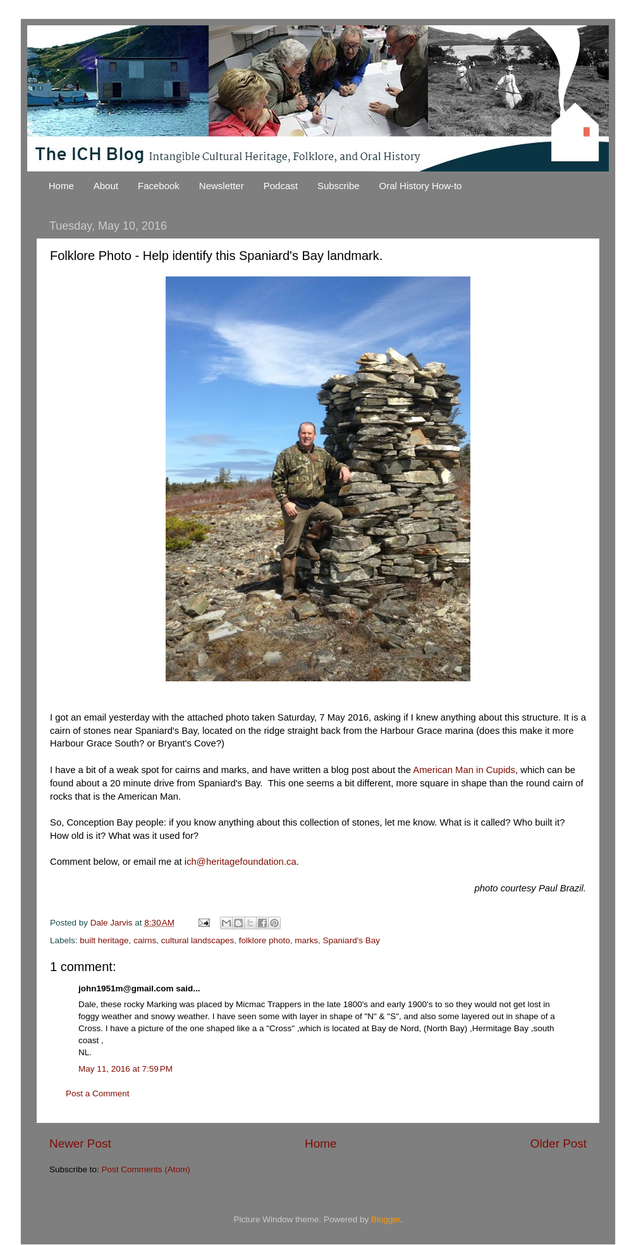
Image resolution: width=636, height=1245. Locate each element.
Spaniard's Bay (351, 940)
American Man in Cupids (464, 770)
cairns (144, 940)
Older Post (558, 1143)
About (106, 185)
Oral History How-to (420, 185)
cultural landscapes (198, 940)
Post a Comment (98, 1093)
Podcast (281, 185)
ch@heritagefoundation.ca (242, 862)
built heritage (104, 940)
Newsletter (221, 185)
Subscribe (338, 185)
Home (61, 185)
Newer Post (80, 1143)
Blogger (385, 1219)
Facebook (159, 185)
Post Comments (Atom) (146, 1169)
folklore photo (264, 940)
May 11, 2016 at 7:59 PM (125, 1069)
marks (306, 940)
